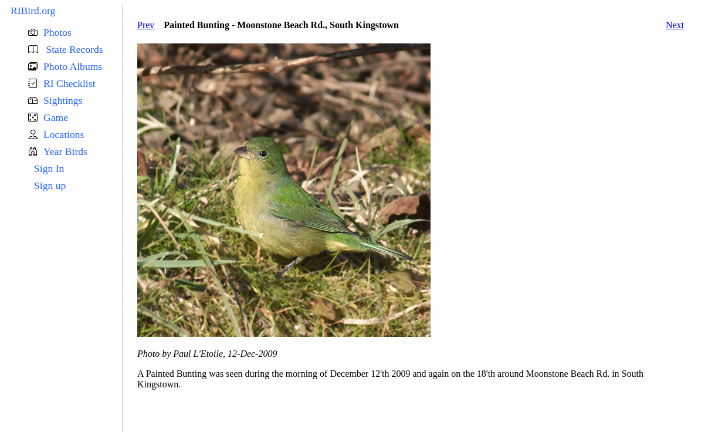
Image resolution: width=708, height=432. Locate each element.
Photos (57, 32)
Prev (145, 25)
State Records (73, 49)
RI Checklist (69, 83)
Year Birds (65, 151)
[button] (75, 32)
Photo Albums (72, 66)
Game (55, 117)
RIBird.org (33, 10)
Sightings (62, 100)
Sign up (50, 185)
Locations (63, 134)
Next (675, 25)
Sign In (49, 168)
